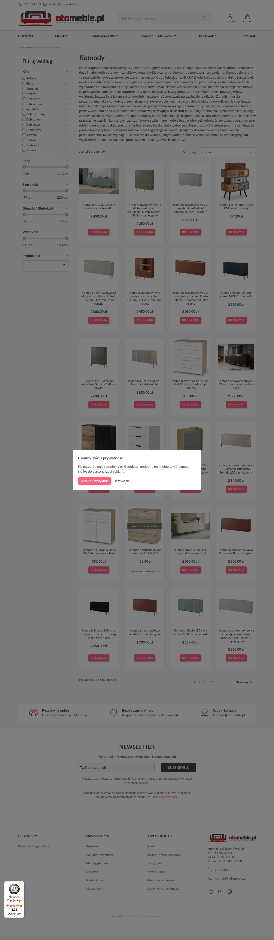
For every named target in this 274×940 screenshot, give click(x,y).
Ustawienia (121, 481)
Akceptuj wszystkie (94, 481)
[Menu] (21, 883)
